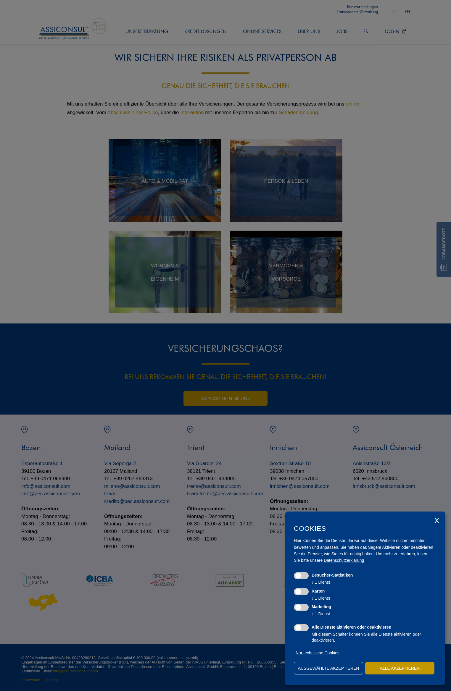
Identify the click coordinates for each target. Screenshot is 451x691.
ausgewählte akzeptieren (328, 668)
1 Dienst (321, 582)
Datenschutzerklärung (344, 560)
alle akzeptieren (400, 668)
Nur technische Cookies (317, 652)
